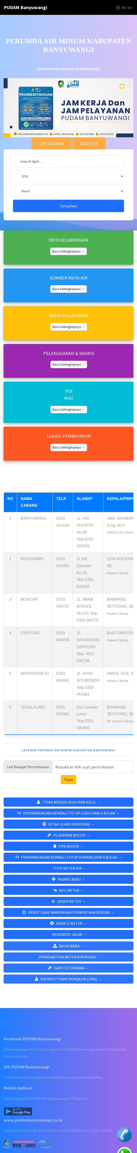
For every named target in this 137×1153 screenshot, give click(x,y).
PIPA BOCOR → (68, 836)
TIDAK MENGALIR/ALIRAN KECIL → (68, 792)
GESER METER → (68, 894)
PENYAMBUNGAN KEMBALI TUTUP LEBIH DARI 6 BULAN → (68, 803)
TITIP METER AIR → (69, 860)
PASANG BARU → (69, 871)
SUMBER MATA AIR (68, 263)
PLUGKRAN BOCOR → (68, 825)
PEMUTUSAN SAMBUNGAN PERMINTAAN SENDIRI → (68, 905)
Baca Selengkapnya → (68, 236)
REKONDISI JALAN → (69, 927)
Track (68, 769)
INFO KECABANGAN (68, 225)
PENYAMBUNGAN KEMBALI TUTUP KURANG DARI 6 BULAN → (68, 849)
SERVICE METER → (68, 916)
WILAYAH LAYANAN (68, 300)
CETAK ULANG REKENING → (68, 814)
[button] (13, 92)
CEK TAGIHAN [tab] (51, 129)
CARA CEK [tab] (89, 129)
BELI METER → (68, 882)
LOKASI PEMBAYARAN (69, 421)
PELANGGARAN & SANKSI (68, 338)
